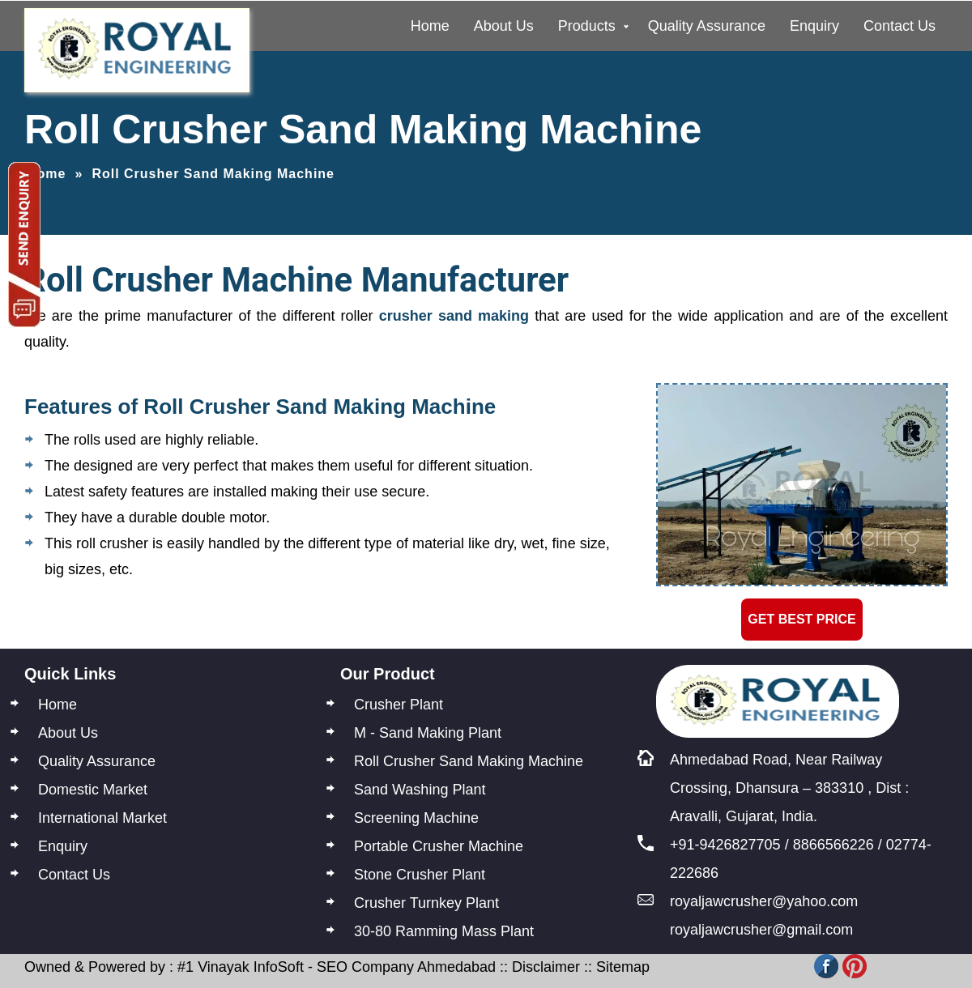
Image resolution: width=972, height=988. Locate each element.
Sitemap (623, 967)
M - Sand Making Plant (427, 733)
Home (430, 26)
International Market (102, 818)
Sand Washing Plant (419, 789)
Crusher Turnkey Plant (426, 903)
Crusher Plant (398, 704)
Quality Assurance (706, 26)
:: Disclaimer (538, 967)
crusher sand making (454, 316)
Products (587, 26)
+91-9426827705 (725, 845)
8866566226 (833, 845)
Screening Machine (416, 818)
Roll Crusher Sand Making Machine (468, 761)
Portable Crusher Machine (438, 846)
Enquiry (814, 26)
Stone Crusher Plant (419, 875)
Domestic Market (92, 789)
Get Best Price (801, 619)
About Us (504, 26)
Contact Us (899, 26)
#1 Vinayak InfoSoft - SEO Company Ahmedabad (336, 967)
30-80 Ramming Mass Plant (444, 931)
